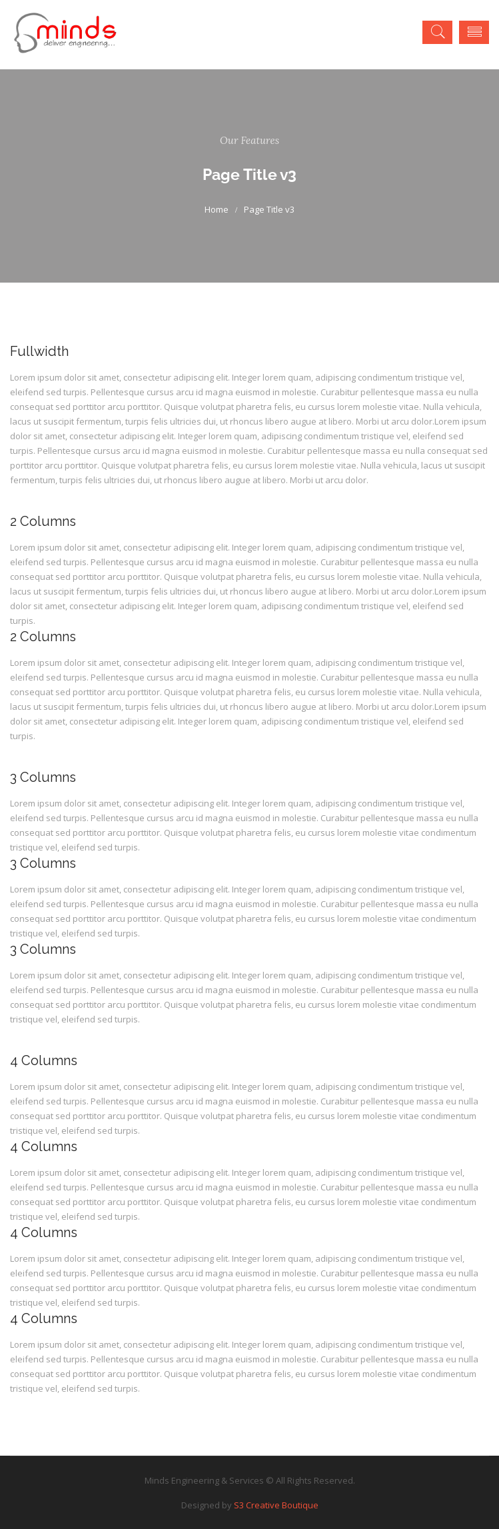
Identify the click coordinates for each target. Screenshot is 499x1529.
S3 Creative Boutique (276, 1505)
